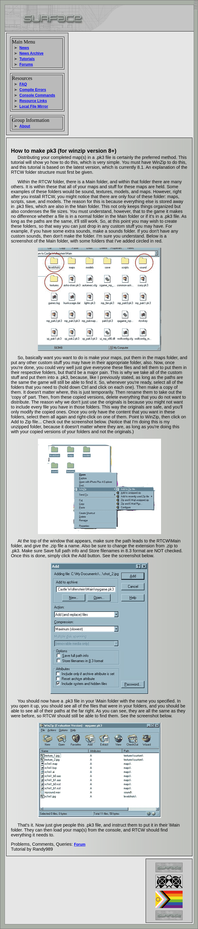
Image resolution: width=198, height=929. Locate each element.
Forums (26, 64)
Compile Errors (32, 90)
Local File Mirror (33, 106)
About (24, 126)
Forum (79, 844)
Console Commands (37, 95)
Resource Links (33, 101)
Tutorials (27, 59)
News (24, 48)
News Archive (31, 53)
